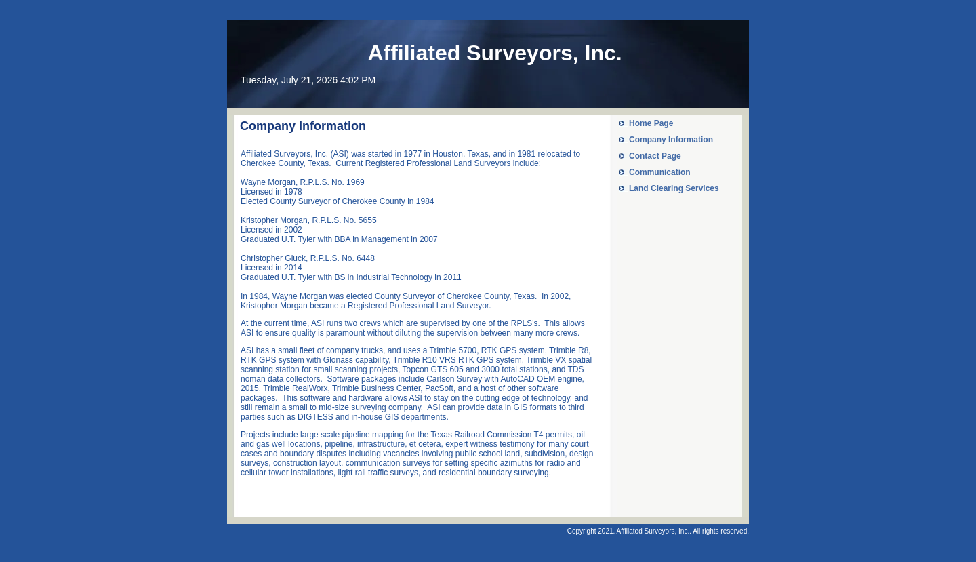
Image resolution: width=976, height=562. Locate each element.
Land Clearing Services (674, 188)
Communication (660, 172)
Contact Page (655, 156)
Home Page (651, 123)
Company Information (671, 139)
